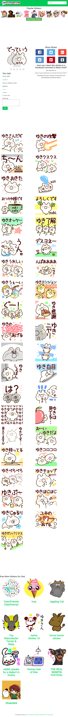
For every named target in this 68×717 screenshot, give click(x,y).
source (4, 89)
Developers (31, 714)
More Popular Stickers (34, 19)
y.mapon (5, 79)
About (26, 714)
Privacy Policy (49, 714)
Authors (41, 714)
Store (45, 714)
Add (5, 108)
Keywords (36, 714)
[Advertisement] (34, 34)
